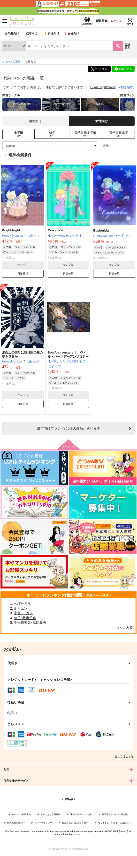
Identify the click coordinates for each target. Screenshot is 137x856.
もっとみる (124, 629)
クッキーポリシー (43, 824)
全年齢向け (12, 35)
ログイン (113, 21)
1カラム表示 (131, 147)
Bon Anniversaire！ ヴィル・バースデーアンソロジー (68, 356)
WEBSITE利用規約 (21, 816)
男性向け (52, 35)
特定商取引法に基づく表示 (75, 824)
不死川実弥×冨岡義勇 (30, 624)
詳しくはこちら (124, 757)
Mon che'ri (55, 231)
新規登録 (96, 21)
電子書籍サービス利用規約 (115, 816)
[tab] (52, 135)
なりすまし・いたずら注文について (115, 824)
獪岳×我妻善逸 (25, 619)
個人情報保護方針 (16, 824)
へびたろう (22, 605)
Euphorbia (101, 232)
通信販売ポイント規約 (81, 816)
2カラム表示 (122, 147)
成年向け (32, 35)
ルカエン (20, 610)
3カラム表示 (114, 147)
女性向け (73, 35)
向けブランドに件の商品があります (68, 430)
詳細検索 (127, 47)
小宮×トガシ (23, 614)
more (79, 835)
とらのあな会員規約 (50, 816)
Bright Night (98, 88)
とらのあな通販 (11, 62)
